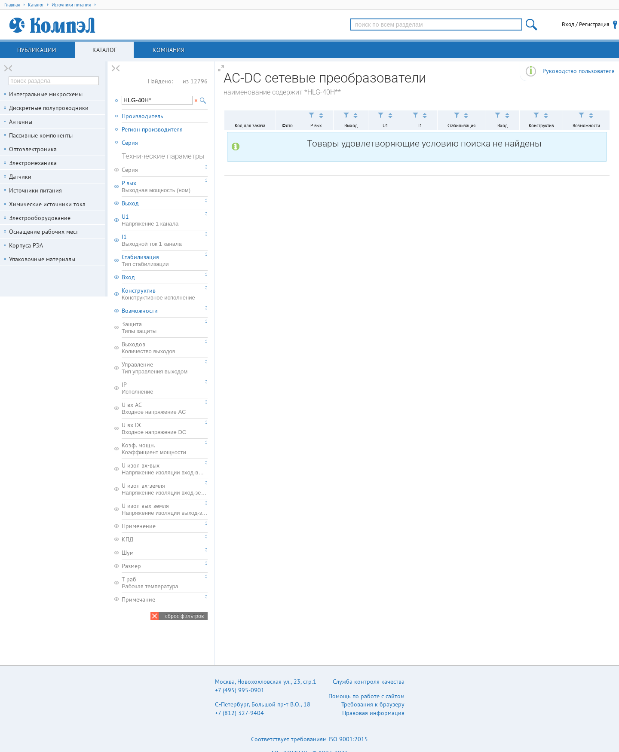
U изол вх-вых (165, 469)
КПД (127, 539)
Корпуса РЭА (26, 245)
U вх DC (165, 428)
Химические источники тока (47, 204)
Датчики (20, 176)
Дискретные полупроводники (49, 108)
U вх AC (165, 408)
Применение (139, 526)
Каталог (104, 50)
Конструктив (165, 294)
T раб (165, 582)
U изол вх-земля (165, 489)
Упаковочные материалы (42, 259)
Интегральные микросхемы (46, 94)
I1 (165, 240)
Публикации (36, 50)
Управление (165, 368)
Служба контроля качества (368, 681)
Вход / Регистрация (585, 24)
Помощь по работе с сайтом (366, 696)
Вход (128, 277)
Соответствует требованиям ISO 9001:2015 (309, 739)
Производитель (142, 116)
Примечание (138, 599)
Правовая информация (373, 713)
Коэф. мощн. (165, 448)
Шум (128, 552)
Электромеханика (33, 163)
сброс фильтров (184, 616)
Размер (131, 566)
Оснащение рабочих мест (43, 231)
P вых (165, 186)
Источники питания (35, 190)
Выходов (165, 347)
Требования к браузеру (372, 704)
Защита (165, 327)
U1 (165, 220)
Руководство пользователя (578, 71)
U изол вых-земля (165, 509)
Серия (130, 143)
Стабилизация (165, 260)
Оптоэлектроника (33, 149)
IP (165, 388)
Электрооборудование (39, 218)
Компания (168, 50)
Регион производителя (152, 129)
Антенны (20, 121)
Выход (130, 203)
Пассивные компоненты (41, 135)
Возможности (140, 311)
